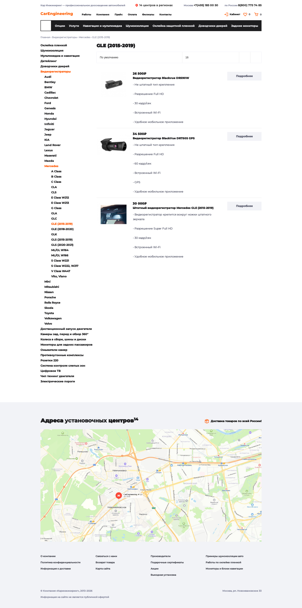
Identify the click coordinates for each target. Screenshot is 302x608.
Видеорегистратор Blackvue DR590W (161, 78)
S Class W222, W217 (64, 266)
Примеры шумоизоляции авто (224, 556)
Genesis (49, 108)
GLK (54, 234)
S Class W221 (60, 260)
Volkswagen (53, 318)
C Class (56, 182)
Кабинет (235, 14)
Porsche (50, 297)
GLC (54, 218)
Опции (60, 26)
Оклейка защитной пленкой (174, 26)
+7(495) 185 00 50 (206, 5)
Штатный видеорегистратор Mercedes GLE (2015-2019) (173, 208)
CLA (54, 187)
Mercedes (84, 37)
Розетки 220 (49, 360)
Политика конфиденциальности (60, 562)
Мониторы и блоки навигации (224, 568)
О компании (47, 556)
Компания (102, 14)
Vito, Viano (59, 276)
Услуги (74, 26)
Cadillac (50, 92)
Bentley (49, 82)
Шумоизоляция (137, 26)
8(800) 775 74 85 (250, 5)
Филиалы (148, 14)
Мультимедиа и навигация (60, 56)
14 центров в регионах (156, 5)
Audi (47, 77)
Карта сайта (103, 568)
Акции (154, 568)
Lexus (48, 150)
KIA (46, 140)
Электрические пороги (57, 381)
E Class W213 (60, 203)
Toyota (49, 313)
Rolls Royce (52, 302)
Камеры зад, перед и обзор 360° (64, 334)
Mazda (49, 161)
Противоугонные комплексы (61, 355)
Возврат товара (105, 562)
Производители (160, 556)
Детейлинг (48, 61)
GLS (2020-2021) (62, 245)
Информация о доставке (55, 568)
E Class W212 (60, 197)
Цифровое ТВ (50, 371)
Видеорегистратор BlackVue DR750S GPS (164, 138)
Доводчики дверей (212, 26)
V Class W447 (60, 271)
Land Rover (52, 145)
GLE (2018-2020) (62, 229)
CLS (53, 192)
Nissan (49, 292)
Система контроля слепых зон (62, 365)
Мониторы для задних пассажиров (66, 344)
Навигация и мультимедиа (102, 26)
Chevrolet (51, 98)
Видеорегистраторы (64, 37)
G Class (56, 208)
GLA (54, 213)
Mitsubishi (51, 287)
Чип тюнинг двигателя (57, 376)
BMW (48, 87)
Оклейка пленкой (53, 45)
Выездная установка (163, 574)
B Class (56, 176)
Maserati (50, 155)
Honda (49, 113)
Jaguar (49, 129)
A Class (56, 171)
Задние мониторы (244, 26)
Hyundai (50, 119)
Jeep (47, 134)
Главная (45, 37)
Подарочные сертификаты (167, 562)
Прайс (119, 14)
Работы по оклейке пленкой (223, 562)
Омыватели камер (53, 350)
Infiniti (49, 124)
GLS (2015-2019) (62, 239)
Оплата (132, 14)
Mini (47, 281)
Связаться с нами (106, 556)
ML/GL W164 (59, 250)
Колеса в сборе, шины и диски (63, 339)
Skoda (48, 308)
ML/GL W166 (59, 255)
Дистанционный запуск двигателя (66, 329)
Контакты (165, 14)
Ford (47, 103)
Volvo (48, 323)
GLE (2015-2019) (62, 224)
